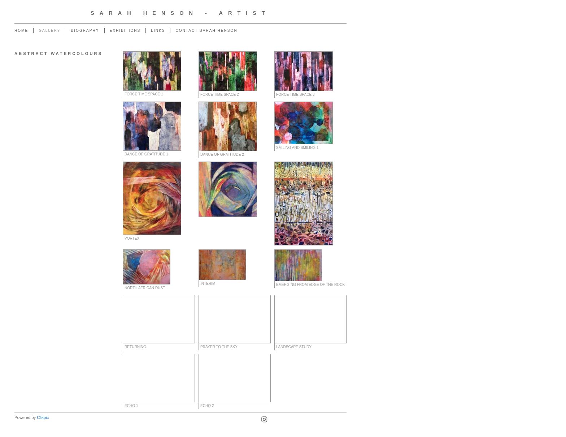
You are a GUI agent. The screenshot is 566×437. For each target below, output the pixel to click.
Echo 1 (131, 406)
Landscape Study (294, 347)
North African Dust (145, 288)
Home (21, 31)
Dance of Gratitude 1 (146, 154)
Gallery (49, 31)
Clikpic (43, 417)
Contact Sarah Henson (206, 31)
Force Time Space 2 (219, 95)
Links (158, 31)
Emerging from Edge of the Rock (310, 285)
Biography (85, 31)
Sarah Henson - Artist (180, 13)
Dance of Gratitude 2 (222, 155)
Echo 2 (207, 406)
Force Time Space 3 (295, 95)
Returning (135, 347)
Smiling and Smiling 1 (297, 148)
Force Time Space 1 (144, 94)
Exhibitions (125, 31)
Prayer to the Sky (219, 347)
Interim (207, 284)
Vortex (132, 238)
